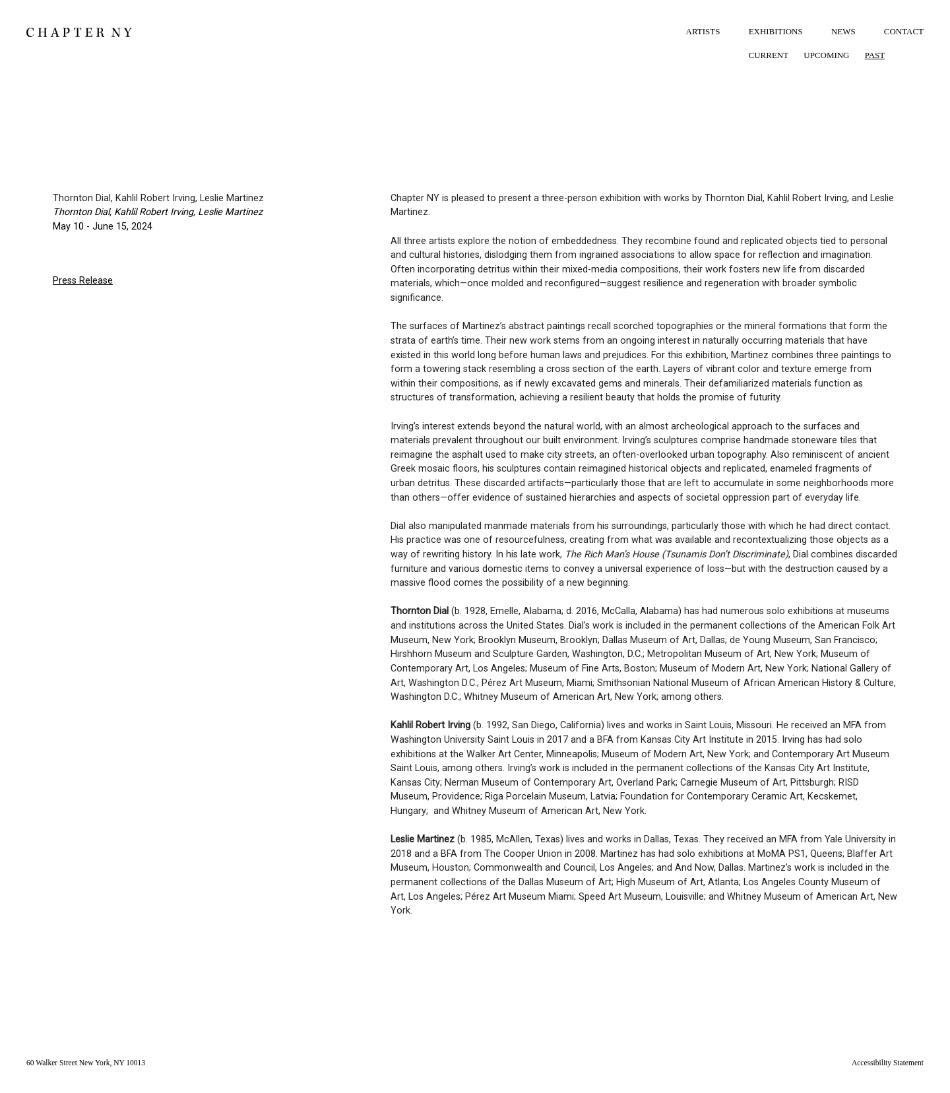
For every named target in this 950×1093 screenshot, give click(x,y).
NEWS (843, 31)
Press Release (83, 280)
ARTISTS (703, 31)
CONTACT (904, 31)
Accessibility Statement (888, 1063)
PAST (875, 55)
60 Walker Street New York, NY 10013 (85, 1063)
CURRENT (768, 55)
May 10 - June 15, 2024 (102, 226)
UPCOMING (826, 55)
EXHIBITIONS (776, 31)
